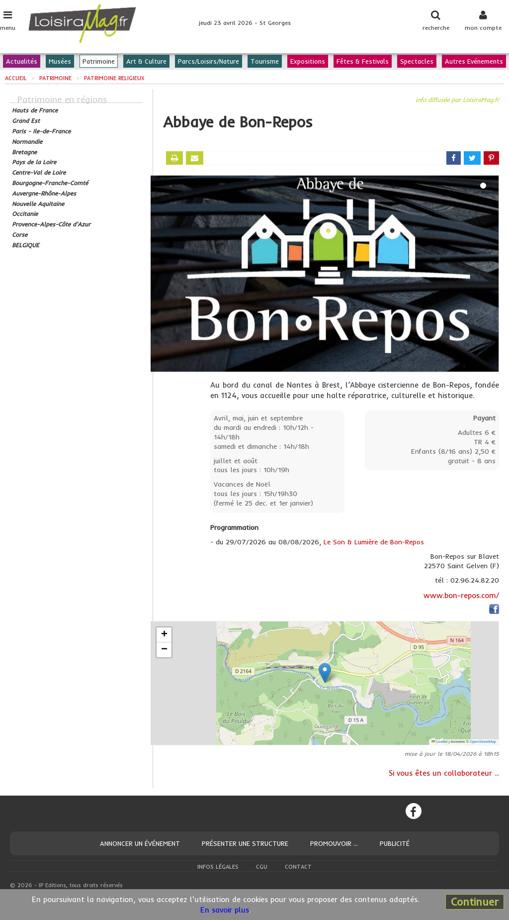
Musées (60, 61)
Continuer (475, 901)
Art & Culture (146, 61)
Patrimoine (99, 61)
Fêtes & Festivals (363, 61)
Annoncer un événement (140, 843)
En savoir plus (224, 910)
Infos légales (218, 866)
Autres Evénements (474, 61)
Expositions (307, 61)
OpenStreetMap (483, 741)
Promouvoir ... (334, 843)
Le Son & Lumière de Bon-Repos (374, 542)
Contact (298, 866)
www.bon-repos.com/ (461, 595)
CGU (261, 866)
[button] (325, 673)
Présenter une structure (245, 843)
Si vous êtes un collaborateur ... (444, 773)
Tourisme (265, 61)
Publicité (395, 843)
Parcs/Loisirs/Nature (208, 61)
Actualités (21, 61)
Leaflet (439, 741)
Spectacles (416, 61)
